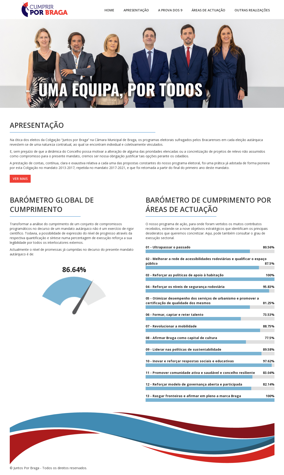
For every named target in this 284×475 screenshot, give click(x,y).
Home (109, 10)
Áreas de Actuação (208, 10)
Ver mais (20, 178)
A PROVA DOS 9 (170, 10)
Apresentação (136, 10)
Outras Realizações (252, 10)
